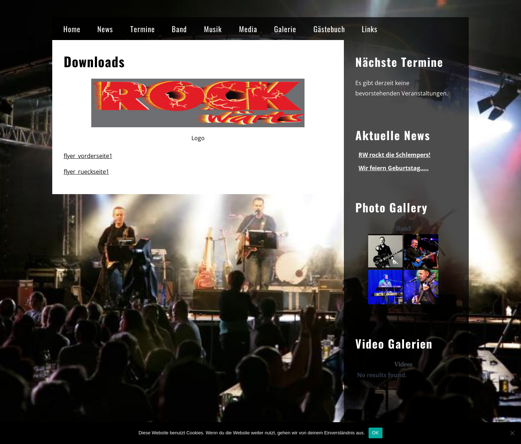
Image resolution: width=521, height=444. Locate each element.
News (105, 28)
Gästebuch (329, 28)
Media (248, 28)
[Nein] (512, 432)
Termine (142, 28)
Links (370, 28)
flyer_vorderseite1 (88, 156)
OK (375, 432)
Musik (213, 28)
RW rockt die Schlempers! (394, 155)
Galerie (285, 28)
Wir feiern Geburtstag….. (394, 168)
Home (72, 28)
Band (179, 28)
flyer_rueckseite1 (86, 172)
